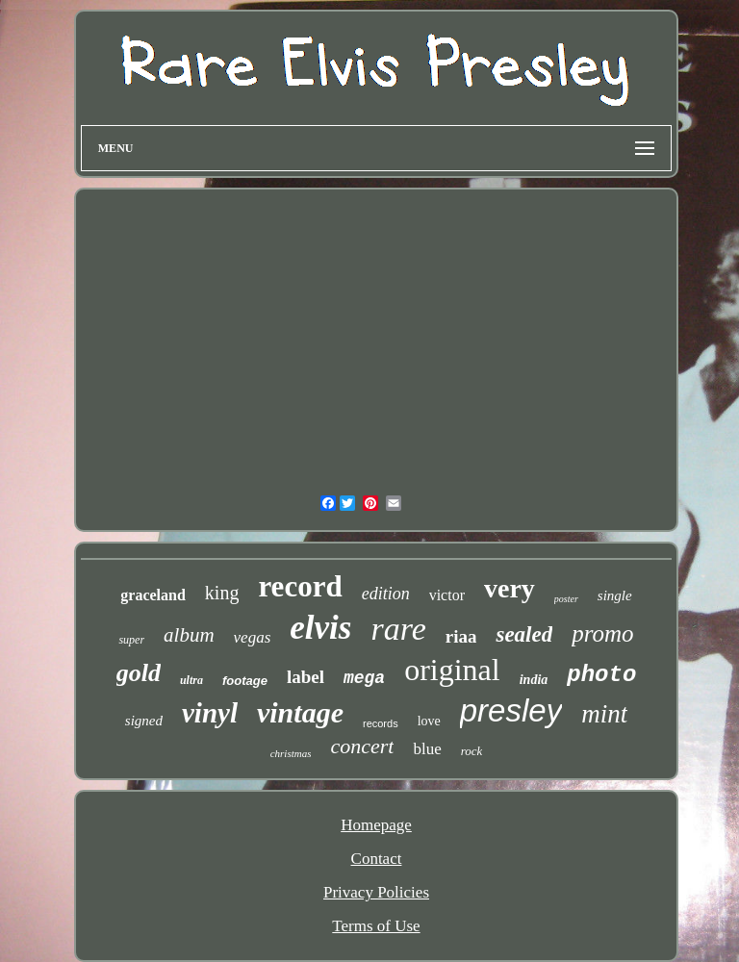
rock (472, 751)
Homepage (376, 825)
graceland (153, 595)
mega (364, 678)
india (534, 679)
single (615, 595)
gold (138, 673)
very (509, 588)
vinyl (210, 712)
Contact (376, 858)
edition (386, 593)
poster (566, 599)
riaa (461, 636)
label (305, 677)
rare (397, 628)
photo (601, 675)
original (452, 669)
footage (245, 680)
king (222, 592)
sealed (524, 634)
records (380, 723)
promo (602, 633)
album (189, 634)
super (131, 639)
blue (427, 749)
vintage (300, 712)
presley (511, 710)
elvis (320, 627)
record (300, 586)
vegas (252, 637)
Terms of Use (376, 926)
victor (447, 595)
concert (362, 746)
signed (144, 720)
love (429, 721)
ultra (191, 680)
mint (604, 713)
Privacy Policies (376, 892)
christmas (291, 753)
